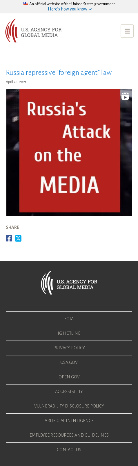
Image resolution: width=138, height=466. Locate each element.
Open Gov (69, 377)
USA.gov (69, 362)
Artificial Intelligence (69, 420)
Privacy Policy (69, 347)
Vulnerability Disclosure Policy (69, 406)
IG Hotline (69, 333)
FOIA (69, 318)
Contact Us (69, 449)
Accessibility (69, 391)
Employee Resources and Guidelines (69, 435)
